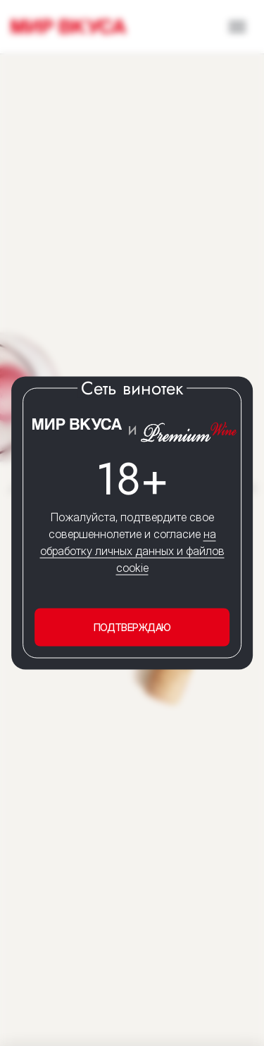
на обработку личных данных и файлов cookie (132, 551)
